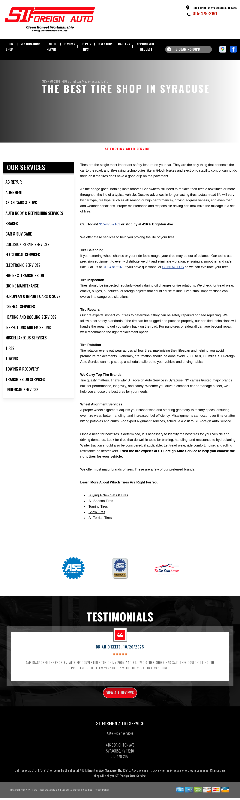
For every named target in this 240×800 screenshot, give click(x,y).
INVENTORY (105, 44)
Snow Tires (96, 517)
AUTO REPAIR (51, 47)
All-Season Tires (100, 506)
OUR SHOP (9, 47)
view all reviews (120, 699)
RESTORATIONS (30, 44)
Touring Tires (98, 512)
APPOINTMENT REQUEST (146, 47)
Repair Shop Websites (44, 797)
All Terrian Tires (100, 523)
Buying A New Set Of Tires (108, 501)
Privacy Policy (101, 797)
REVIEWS (69, 44)
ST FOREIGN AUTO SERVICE (127, 154)
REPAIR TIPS (86, 47)
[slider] (120, 659)
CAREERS (124, 44)
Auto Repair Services (120, 740)
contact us (173, 272)
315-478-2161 (205, 13)
